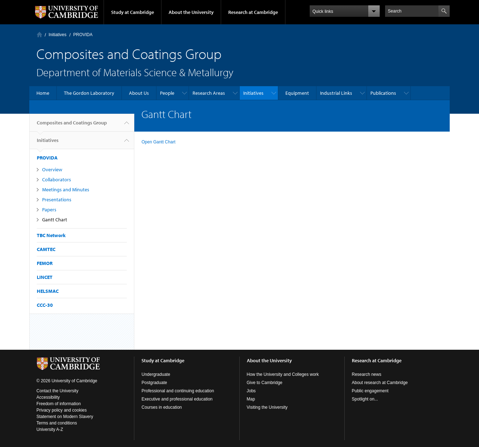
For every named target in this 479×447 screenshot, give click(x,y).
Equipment (297, 93)
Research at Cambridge (253, 12)
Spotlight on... (365, 399)
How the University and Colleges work (283, 374)
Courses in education (161, 407)
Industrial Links (336, 93)
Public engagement (370, 390)
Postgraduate (154, 382)
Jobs (251, 390)
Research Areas (209, 93)
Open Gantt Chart (158, 141)
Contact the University (57, 390)
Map (251, 399)
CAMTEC (46, 249)
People (167, 93)
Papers (49, 209)
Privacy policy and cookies (61, 410)
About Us (139, 93)
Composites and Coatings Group (72, 125)
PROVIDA (83, 34)
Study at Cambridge (132, 12)
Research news (366, 374)
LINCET (45, 277)
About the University (191, 12)
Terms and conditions (56, 423)
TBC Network (51, 235)
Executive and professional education (177, 399)
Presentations (56, 199)
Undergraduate (155, 374)
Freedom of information (58, 403)
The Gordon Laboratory (89, 93)
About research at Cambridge (380, 382)
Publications (383, 93)
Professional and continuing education (177, 390)
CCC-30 (45, 305)
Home (39, 34)
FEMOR (45, 263)
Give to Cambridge (265, 382)
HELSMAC (48, 291)
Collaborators (56, 179)
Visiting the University (267, 407)
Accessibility (48, 397)
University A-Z (49, 429)
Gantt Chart (54, 219)
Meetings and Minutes (65, 189)
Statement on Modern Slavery (64, 416)
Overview (52, 169)
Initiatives (57, 34)
